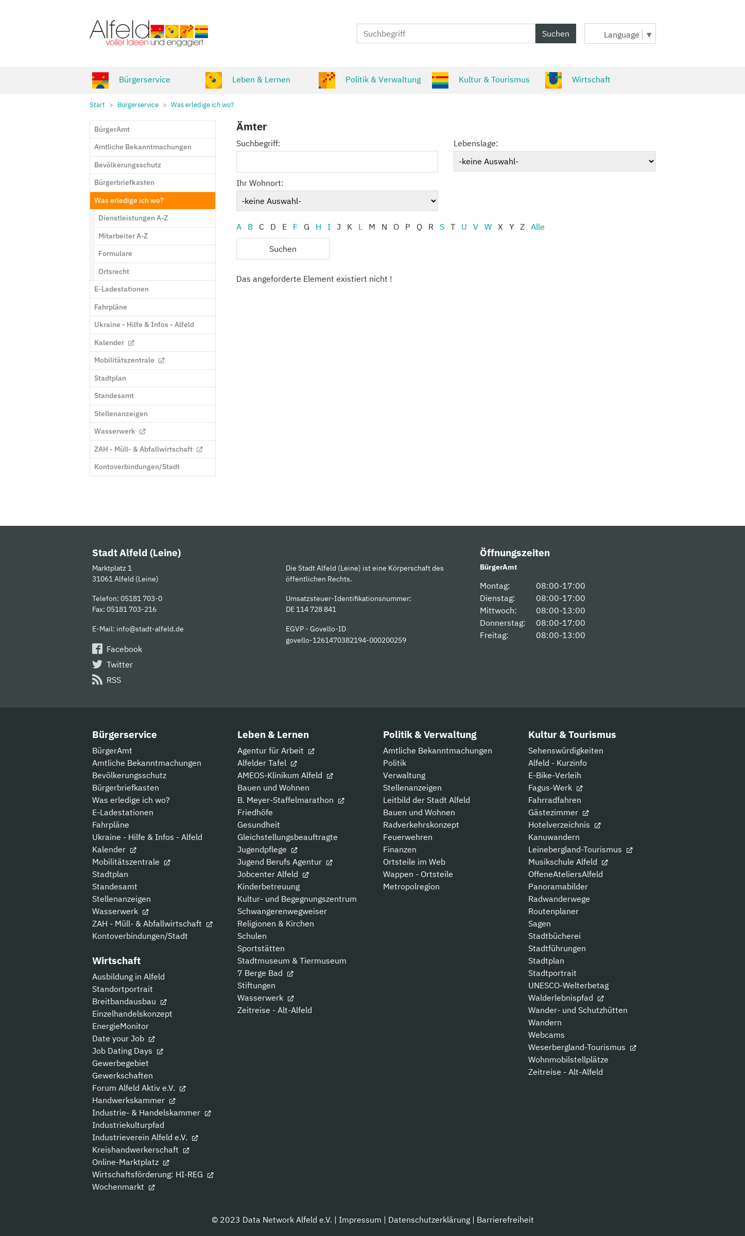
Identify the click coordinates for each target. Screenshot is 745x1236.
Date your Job (123, 1038)
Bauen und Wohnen (273, 787)
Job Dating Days (127, 1050)
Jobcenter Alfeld (272, 874)
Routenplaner (553, 911)
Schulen (252, 936)
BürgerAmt (112, 750)
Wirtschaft (578, 79)
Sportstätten (261, 948)
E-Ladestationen (122, 812)
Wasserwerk (120, 911)
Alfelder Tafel (267, 763)
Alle (538, 226)
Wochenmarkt (123, 1186)
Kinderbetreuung (268, 886)
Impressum (360, 1219)
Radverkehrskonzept (421, 824)
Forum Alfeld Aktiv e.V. (138, 1088)
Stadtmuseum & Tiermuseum (291, 960)
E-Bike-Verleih (554, 775)
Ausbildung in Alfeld (128, 976)
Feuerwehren (407, 837)
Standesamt (114, 886)
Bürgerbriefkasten (125, 787)
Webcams (546, 1034)
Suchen (555, 33)
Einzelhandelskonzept (132, 1013)
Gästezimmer (558, 812)
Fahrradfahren (554, 800)
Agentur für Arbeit (275, 750)
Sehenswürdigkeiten (565, 750)
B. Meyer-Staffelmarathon (290, 800)
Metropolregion (411, 886)
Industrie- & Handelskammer (151, 1112)
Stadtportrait (552, 973)
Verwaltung (404, 775)
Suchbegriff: (258, 143)
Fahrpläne (110, 824)
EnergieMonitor (120, 1026)
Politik (394, 763)
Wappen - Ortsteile (418, 874)
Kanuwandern (554, 837)
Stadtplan (110, 874)
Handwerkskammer (133, 1100)
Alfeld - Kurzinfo (557, 763)
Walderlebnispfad (565, 997)
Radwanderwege (559, 899)
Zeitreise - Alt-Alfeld (274, 1010)
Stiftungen (256, 985)
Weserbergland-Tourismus (582, 1047)
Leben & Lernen (247, 79)
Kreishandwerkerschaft (140, 1149)
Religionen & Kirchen (275, 923)
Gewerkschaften (122, 1075)
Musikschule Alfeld (568, 861)
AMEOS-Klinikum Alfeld (285, 775)
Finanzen (400, 849)
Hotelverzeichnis (564, 824)
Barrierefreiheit (505, 1219)
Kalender (114, 849)
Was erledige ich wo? (131, 800)
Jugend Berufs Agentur (284, 861)
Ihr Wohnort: (260, 183)
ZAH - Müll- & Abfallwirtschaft (152, 923)
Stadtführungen (557, 948)
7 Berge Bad (265, 973)
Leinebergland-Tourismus (580, 849)
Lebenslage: (476, 143)
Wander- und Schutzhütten (578, 1010)
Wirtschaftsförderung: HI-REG (152, 1174)
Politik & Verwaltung (370, 79)
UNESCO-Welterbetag (568, 985)
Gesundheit (258, 824)
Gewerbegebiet (120, 1063)
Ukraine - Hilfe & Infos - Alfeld (147, 837)
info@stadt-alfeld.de (150, 628)
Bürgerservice (131, 79)
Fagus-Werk (555, 787)
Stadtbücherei (554, 936)
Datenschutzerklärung (429, 1219)
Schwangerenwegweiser (282, 911)
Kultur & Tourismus (481, 79)
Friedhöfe (255, 812)
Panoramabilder (558, 886)
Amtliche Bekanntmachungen (146, 763)
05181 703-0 (141, 598)
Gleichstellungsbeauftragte (287, 837)
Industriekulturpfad (128, 1125)
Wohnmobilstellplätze (568, 1059)
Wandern (545, 1022)
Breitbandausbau (129, 1001)
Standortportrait (122, 989)
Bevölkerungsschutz (129, 775)
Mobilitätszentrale (131, 861)
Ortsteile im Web (414, 861)
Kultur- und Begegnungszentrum (297, 899)
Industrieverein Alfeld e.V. (145, 1137)
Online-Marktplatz (130, 1162)
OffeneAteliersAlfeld (565, 874)
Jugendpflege (267, 849)
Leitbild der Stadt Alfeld (426, 800)
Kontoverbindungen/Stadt (140, 936)
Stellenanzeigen (121, 899)
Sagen (539, 923)
